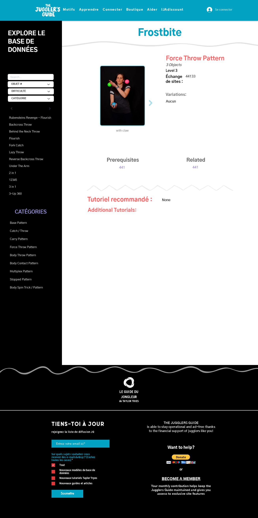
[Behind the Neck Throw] (24, 132)
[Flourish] (23, 138)
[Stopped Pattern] (24, 279)
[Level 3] (180, 71)
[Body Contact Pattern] (24, 263)
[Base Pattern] (24, 223)
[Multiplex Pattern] (24, 271)
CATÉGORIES (31, 212)
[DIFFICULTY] (31, 91)
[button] (69, 10)
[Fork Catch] (23, 145)
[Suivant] (50, 108)
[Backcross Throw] (23, 125)
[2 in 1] (23, 173)
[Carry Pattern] (24, 239)
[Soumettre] (67, 494)
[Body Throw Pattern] (24, 255)
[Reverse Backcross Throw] (26, 159)
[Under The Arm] (23, 166)
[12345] (23, 180)
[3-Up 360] (23, 194)
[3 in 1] (23, 187)
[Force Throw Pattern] (24, 247)
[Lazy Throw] (23, 152)
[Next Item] (150, 103)
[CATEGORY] (31, 99)
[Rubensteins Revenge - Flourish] (30, 118)
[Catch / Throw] (24, 231)
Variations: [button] (176, 95)
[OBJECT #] (31, 84)
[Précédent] (12, 108)
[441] (122, 168)
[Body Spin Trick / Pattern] (26, 288)
